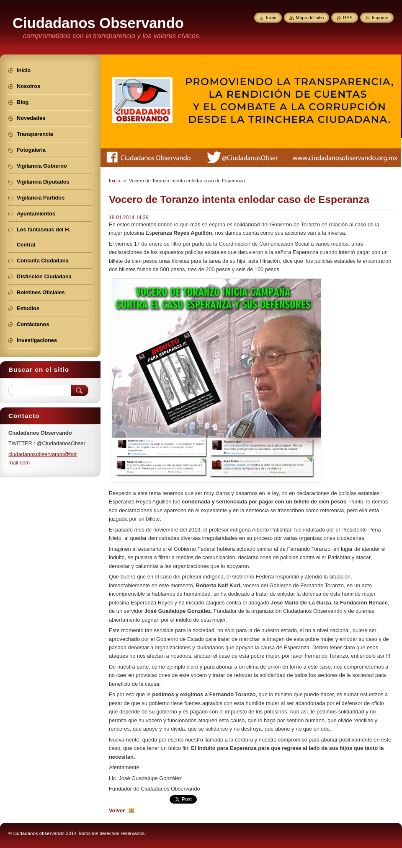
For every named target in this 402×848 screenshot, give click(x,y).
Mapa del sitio (310, 17)
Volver (117, 810)
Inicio (114, 180)
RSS (347, 17)
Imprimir (380, 17)
